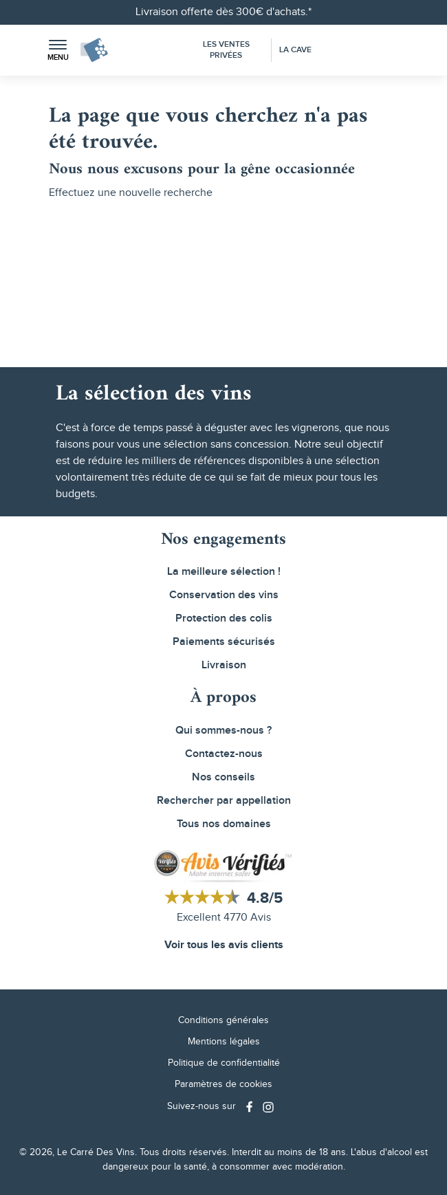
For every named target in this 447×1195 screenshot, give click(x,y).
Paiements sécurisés (224, 641)
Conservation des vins (224, 595)
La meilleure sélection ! (224, 571)
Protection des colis (223, 618)
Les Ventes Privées (226, 50)
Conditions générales (223, 1020)
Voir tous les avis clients (223, 945)
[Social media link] (251, 1107)
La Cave (295, 50)
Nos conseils (223, 777)
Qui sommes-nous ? (223, 730)
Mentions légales (224, 1041)
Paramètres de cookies (223, 1084)
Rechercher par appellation (224, 800)
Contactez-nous (224, 753)
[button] (58, 50)
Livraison (223, 665)
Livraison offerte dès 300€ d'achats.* (223, 12)
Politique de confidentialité (224, 1062)
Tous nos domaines (224, 824)
